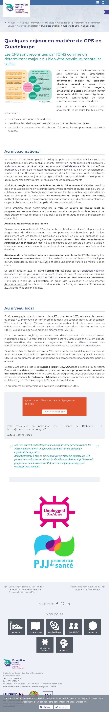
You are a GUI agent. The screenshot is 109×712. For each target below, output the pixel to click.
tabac (21, 166)
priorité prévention (57, 163)
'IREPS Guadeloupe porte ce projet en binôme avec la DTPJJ (39, 330)
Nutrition (16, 627)
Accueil (12, 23)
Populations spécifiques (73, 627)
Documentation (35, 627)
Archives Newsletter (27, 26)
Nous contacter (23, 687)
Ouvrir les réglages (54, 411)
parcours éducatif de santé (63, 166)
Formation (92, 627)
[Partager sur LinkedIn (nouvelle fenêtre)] (68, 603)
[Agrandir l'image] (28, 85)
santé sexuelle (35, 166)
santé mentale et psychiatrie (86, 163)
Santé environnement (54, 627)
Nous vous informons (30, 23)
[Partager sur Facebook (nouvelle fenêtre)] (57, 603)
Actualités (49, 23)
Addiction (64, 645)
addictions (10, 166)
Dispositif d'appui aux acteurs (45, 645)
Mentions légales (40, 687)
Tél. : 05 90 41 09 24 (12, 678)
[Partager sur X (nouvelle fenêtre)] (62, 603)
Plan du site (9, 687)
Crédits (53, 687)
